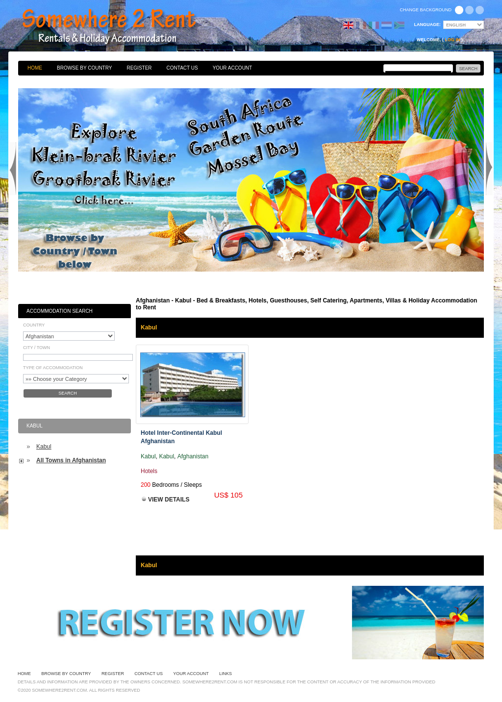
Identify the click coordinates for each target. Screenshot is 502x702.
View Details (168, 499)
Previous (12, 168)
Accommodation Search (59, 311)
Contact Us (182, 68)
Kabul (43, 446)
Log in (452, 39)
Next (489, 168)
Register (138, 68)
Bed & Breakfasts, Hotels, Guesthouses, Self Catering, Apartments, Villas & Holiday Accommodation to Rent (120, 27)
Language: (427, 24)
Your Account (232, 68)
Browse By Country (84, 68)
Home (34, 68)
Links (225, 673)
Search (67, 393)
